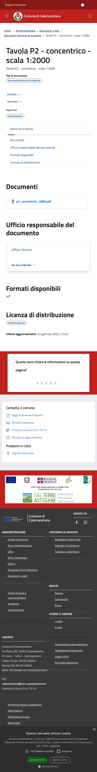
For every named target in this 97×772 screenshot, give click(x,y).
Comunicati (61, 599)
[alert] (48, 749)
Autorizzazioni (16, 610)
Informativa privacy (19, 717)
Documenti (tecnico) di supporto (22, 35)
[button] (48, 766)
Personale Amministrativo (23, 570)
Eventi (58, 627)
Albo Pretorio (15, 711)
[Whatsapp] (85, 522)
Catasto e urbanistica (67, 552)
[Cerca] (90, 16)
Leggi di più (55, 745)
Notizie (59, 593)
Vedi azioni (14, 102)
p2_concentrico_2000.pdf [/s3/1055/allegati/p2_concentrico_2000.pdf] (33, 201)
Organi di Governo (18, 539)
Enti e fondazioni (17, 558)
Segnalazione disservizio (69, 650)
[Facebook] (76, 522)
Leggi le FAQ (62, 656)
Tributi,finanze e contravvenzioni (17, 595)
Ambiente (13, 604)
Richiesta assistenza (66, 663)
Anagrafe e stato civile (67, 539)
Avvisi (58, 605)
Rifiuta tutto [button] (60, 760)
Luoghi (59, 621)
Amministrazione (25, 31)
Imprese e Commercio (67, 545)
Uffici (11, 552)
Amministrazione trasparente (24, 705)
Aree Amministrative (20, 545)
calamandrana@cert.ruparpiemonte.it (24, 684)
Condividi (14, 95)
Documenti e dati (49, 31)
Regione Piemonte (15, 5)
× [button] (94, 729)
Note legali (14, 723)
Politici (11, 564)
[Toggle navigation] (7, 16)
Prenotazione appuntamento (71, 644)
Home (7, 31)
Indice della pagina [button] (21, 129)
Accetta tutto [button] (37, 760)
